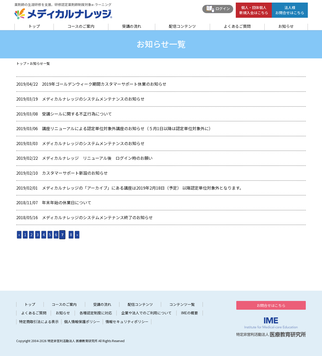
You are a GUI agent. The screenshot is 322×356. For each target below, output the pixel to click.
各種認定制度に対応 (96, 312)
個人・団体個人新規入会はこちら (253, 10)
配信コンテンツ (182, 26)
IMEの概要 (189, 312)
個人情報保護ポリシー (82, 321)
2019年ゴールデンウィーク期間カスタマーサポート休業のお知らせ (104, 84)
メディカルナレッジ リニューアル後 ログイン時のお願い (97, 158)
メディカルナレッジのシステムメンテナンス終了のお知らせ (97, 217)
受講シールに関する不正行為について (77, 114)
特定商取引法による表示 (39, 321)
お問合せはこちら (271, 305)
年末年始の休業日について (66, 202)
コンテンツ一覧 (182, 304)
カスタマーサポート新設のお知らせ (75, 173)
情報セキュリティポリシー (127, 321)
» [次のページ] (77, 234)
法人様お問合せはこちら (289, 10)
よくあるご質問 (237, 26)
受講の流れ (131, 26)
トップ (34, 26)
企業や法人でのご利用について (146, 312)
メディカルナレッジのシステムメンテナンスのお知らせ (93, 99)
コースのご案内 (80, 26)
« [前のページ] (19, 234)
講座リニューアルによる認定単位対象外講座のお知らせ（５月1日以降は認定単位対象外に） (127, 128)
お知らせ (286, 26)
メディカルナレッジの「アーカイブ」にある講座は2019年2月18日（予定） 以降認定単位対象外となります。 (142, 188)
